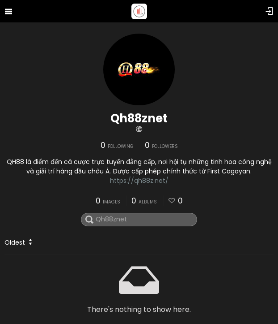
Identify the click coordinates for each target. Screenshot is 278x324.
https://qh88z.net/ (139, 180)
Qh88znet (139, 118)
